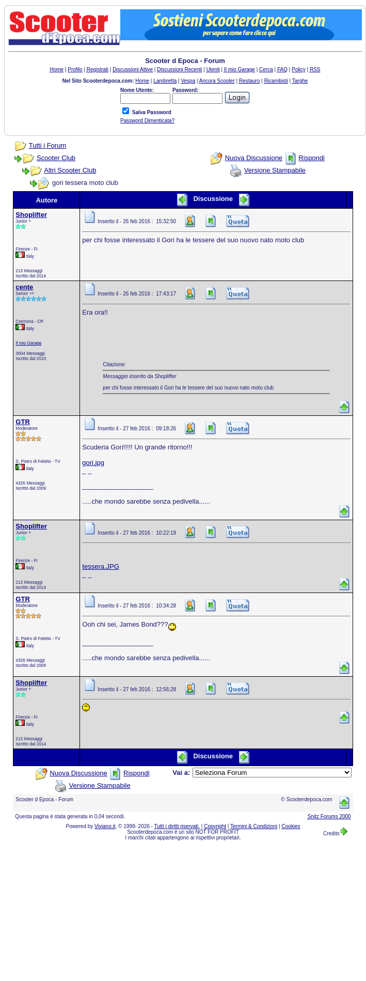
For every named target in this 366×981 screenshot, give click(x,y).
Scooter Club (56, 158)
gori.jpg (93, 462)
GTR (22, 422)
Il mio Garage (28, 343)
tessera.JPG (100, 566)
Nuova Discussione (253, 158)
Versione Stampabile (275, 170)
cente (24, 287)
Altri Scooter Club (70, 170)
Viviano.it (104, 826)
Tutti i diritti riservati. (177, 826)
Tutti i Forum (47, 145)
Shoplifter (31, 215)
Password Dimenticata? (147, 120)
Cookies (290, 826)
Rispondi (311, 158)
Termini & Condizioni (253, 826)
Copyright (215, 826)
